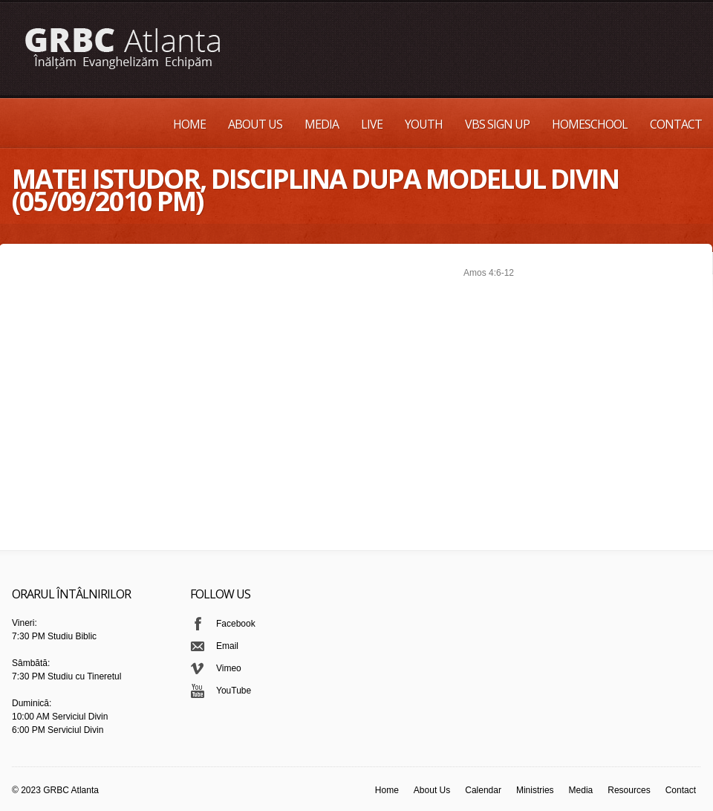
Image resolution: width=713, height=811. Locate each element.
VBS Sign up (497, 124)
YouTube (233, 690)
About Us (255, 124)
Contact (676, 124)
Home (189, 124)
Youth (424, 124)
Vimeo (228, 668)
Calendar (483, 790)
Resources (629, 790)
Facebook (235, 623)
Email (227, 646)
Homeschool (590, 124)
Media (322, 124)
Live (371, 124)
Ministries (535, 790)
